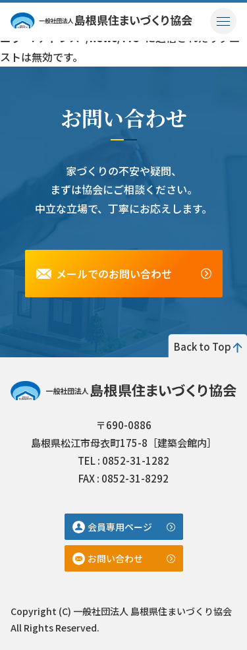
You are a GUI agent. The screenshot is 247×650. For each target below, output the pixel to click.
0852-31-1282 (135, 460)
